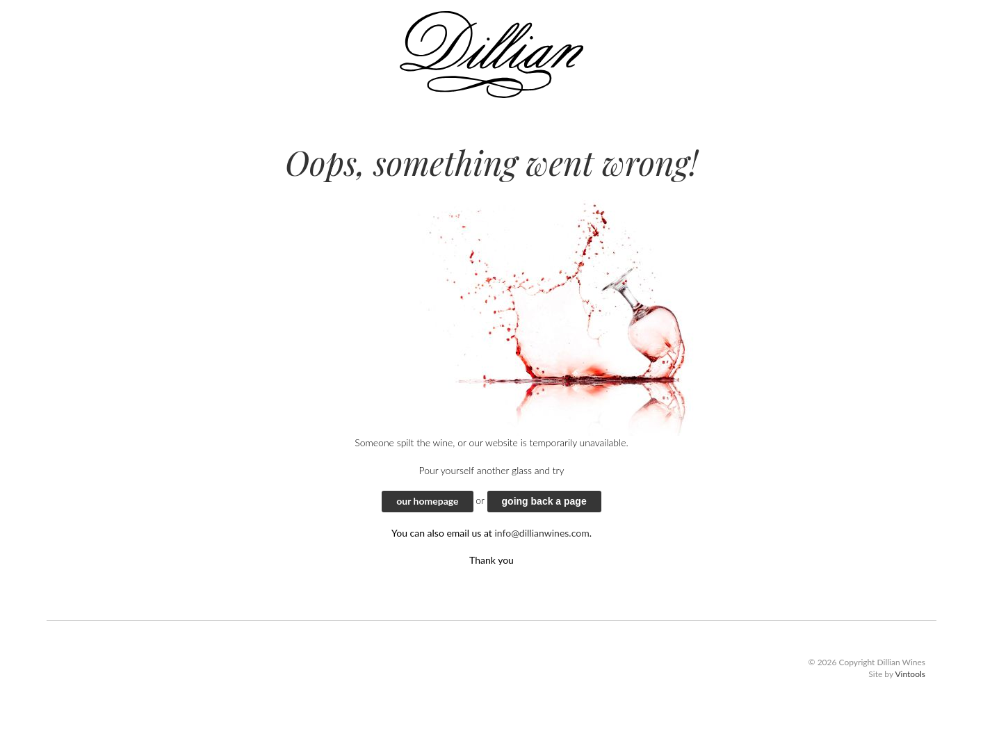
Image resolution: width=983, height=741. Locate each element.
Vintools (910, 674)
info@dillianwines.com (541, 533)
